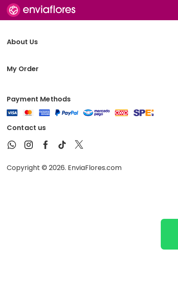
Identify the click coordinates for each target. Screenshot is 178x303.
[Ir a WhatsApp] (169, 234)
